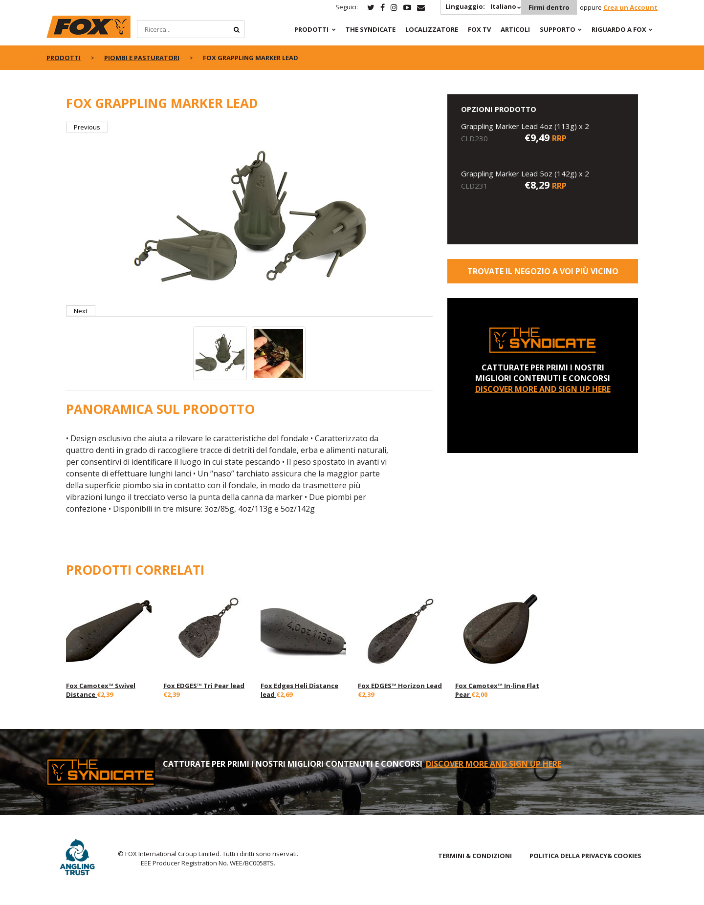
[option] (249, 218)
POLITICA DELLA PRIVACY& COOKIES (585, 855)
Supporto (557, 29)
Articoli (515, 29)
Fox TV (479, 29)
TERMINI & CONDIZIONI (475, 855)
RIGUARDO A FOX (619, 29)
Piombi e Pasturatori (141, 57)
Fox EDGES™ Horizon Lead (400, 685)
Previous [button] (87, 127)
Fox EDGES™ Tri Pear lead (203, 685)
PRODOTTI (311, 29)
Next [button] (81, 310)
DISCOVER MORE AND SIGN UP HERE (543, 389)
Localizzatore (431, 29)
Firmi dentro (549, 7)
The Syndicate (371, 29)
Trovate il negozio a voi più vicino (542, 271)
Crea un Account (630, 7)
